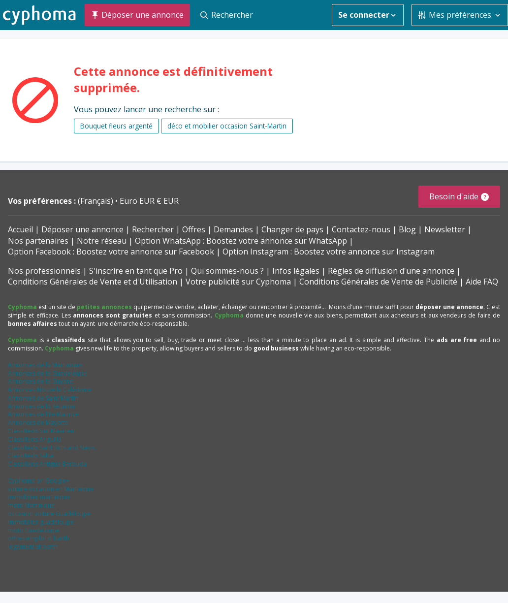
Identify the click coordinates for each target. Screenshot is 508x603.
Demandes (233, 229)
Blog (407, 229)
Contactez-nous (361, 229)
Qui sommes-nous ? (227, 270)
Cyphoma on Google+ (38, 480)
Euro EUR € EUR (149, 200)
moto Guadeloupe (34, 530)
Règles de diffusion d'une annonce (391, 270)
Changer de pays (292, 229)
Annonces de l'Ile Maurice (43, 414)
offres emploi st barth (38, 538)
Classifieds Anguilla (35, 439)
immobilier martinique (39, 497)
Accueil (20, 229)
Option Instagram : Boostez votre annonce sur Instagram (328, 251)
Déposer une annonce (82, 229)
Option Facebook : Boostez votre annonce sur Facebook (111, 251)
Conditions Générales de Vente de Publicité (378, 281)
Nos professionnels (44, 270)
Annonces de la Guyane (40, 381)
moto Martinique (31, 505)
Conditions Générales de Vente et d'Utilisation (92, 281)
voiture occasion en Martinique (51, 489)
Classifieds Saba (30, 455)
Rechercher (153, 229)
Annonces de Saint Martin (43, 398)
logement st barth (33, 546)
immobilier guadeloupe (41, 522)
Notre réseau (102, 240)
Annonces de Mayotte (38, 422)
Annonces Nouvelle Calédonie (50, 389)
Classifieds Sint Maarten (41, 431)
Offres (193, 229)
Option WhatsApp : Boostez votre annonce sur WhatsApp (241, 240)
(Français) (96, 200)
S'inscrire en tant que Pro (136, 270)
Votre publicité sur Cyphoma (238, 281)
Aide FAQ (482, 281)
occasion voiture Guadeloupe (49, 513)
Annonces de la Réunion (41, 406)
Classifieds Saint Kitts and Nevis (51, 448)
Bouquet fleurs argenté (116, 125)
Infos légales (295, 270)
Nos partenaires (38, 240)
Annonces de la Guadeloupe (47, 373)
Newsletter (444, 229)
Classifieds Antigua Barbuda (47, 464)
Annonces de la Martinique (45, 365)
